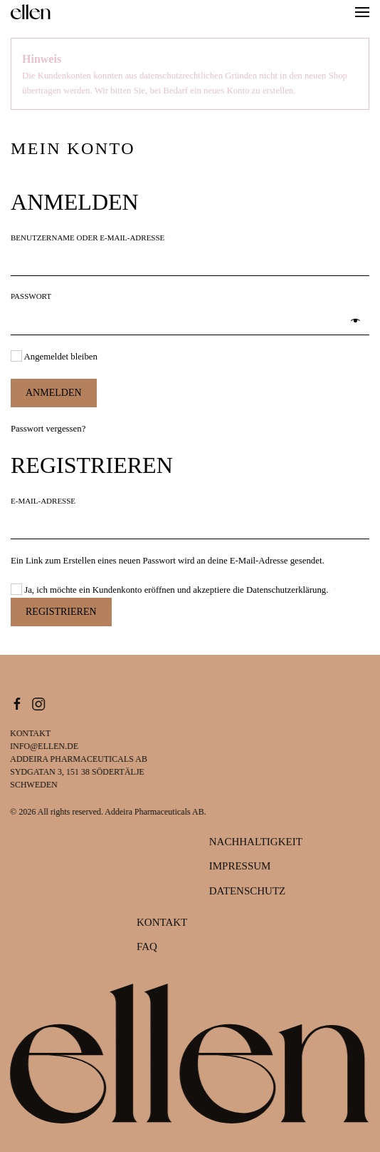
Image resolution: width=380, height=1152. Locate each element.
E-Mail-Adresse (75, 500)
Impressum (240, 866)
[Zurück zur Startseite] (31, 12)
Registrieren (61, 611)
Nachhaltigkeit (255, 842)
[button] (362, 12)
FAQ (147, 947)
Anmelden (54, 392)
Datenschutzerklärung (286, 590)
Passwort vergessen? (48, 429)
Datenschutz (247, 891)
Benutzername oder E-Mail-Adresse (120, 237)
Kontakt (162, 923)
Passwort (63, 295)
